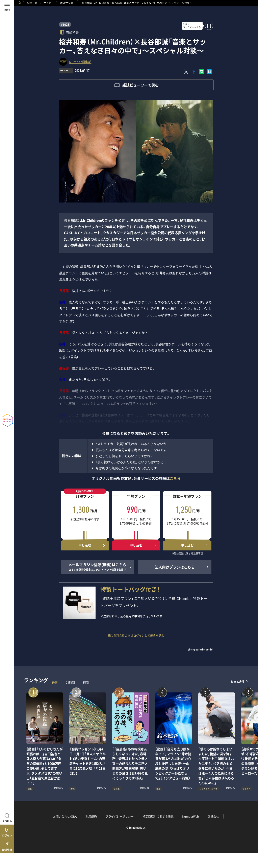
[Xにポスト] (186, 72)
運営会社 (213, 816)
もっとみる (238, 681)
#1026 (65, 24)
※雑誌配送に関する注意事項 (187, 553)
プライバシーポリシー (119, 816)
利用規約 (91, 816)
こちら (175, 478)
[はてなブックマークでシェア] (209, 72)
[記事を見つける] (7, 817)
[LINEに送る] (202, 72)
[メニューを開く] (7, 7)
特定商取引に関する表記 (158, 816)
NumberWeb (190, 816)
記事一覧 (32, 3)
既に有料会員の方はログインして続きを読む (136, 635)
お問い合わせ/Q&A (65, 816)
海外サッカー (68, 3)
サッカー (49, 3)
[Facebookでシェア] (194, 72)
